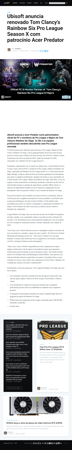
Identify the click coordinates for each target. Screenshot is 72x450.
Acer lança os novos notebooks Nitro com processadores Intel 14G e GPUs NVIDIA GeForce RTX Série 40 (17, 367)
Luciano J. (18, 48)
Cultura (22, 3)
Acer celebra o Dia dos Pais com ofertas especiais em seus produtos (17, 327)
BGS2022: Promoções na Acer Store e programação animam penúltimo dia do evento (16, 377)
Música (42, 3)
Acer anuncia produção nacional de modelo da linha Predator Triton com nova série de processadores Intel (18, 355)
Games (36, 3)
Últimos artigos (28, 443)
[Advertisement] (36, 118)
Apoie (46, 3)
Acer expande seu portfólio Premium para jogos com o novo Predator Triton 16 (17, 344)
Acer (8, 12)
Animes (15, 3)
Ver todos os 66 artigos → (14, 388)
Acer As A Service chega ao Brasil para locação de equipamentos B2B (18, 336)
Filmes (29, 3)
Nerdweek (6, 443)
